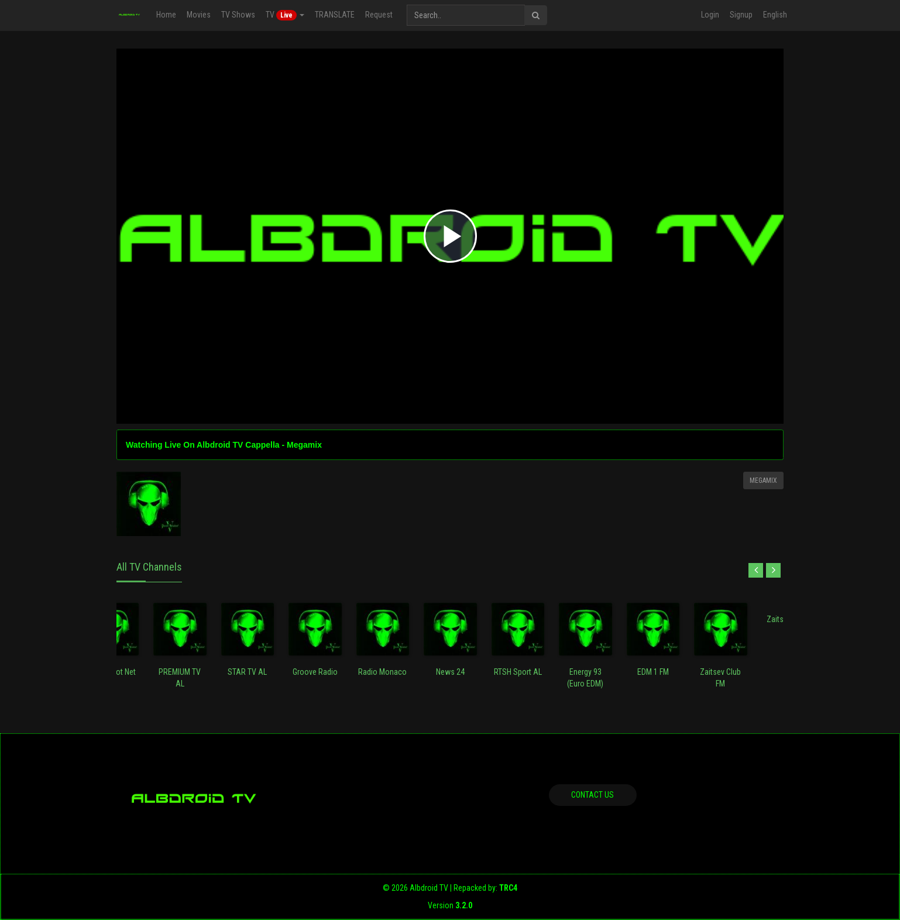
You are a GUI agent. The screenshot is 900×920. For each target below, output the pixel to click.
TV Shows (238, 14)
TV (285, 15)
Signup (741, 14)
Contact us (592, 794)
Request (379, 14)
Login (710, 14)
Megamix (763, 480)
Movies (199, 14)
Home (166, 14)
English (775, 14)
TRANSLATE (335, 14)
